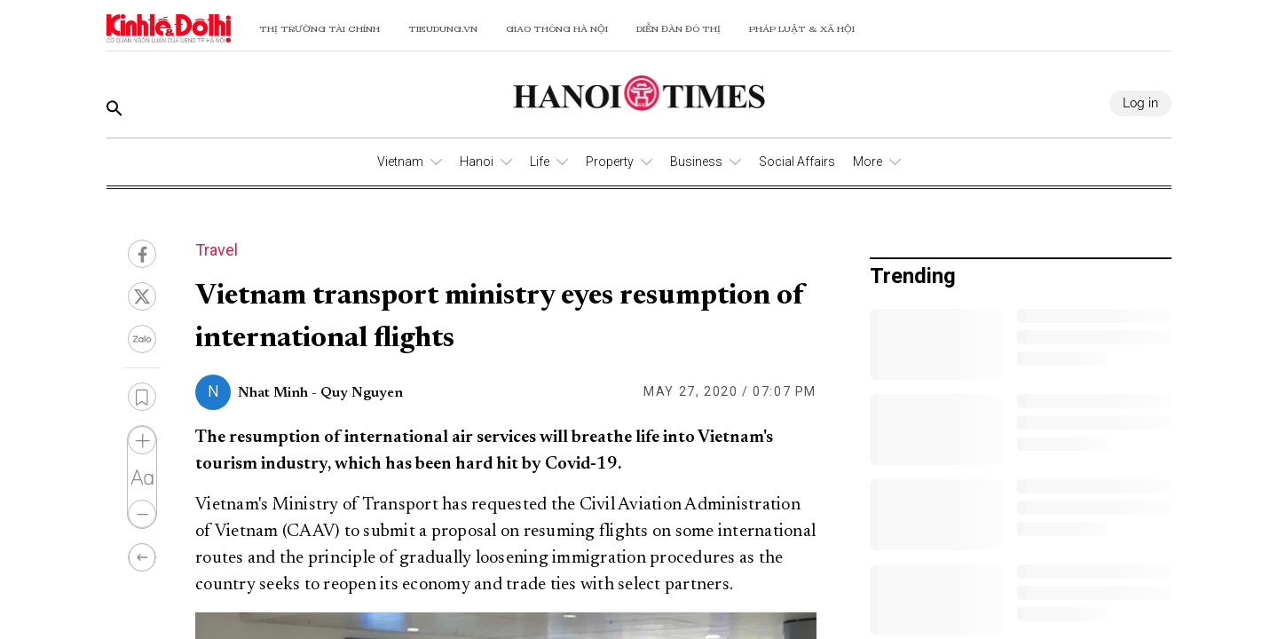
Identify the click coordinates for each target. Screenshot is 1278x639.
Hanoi (476, 161)
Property (610, 161)
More (867, 161)
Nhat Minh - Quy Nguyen (320, 393)
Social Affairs (797, 161)
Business (696, 161)
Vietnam (400, 161)
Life (539, 161)
